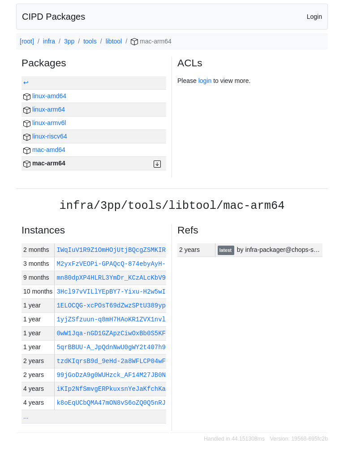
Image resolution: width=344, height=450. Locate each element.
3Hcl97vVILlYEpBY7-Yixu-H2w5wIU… (114, 291)
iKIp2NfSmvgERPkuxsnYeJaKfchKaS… (114, 389)
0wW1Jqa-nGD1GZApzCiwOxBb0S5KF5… (114, 333)
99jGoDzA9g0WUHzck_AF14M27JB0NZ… (116, 375)
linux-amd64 (44, 96)
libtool (114, 41)
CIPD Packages (53, 17)
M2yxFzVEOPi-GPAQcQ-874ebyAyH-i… (114, 264)
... (26, 416)
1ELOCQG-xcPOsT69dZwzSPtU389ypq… (114, 305)
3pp (69, 41)
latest (226, 250)
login (205, 80)
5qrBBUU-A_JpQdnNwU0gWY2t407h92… (114, 347)
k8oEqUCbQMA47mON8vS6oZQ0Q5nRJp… (114, 402)
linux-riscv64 (45, 136)
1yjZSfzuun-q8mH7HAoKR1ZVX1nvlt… (114, 319)
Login (314, 16)
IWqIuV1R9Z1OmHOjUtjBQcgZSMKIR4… (114, 250)
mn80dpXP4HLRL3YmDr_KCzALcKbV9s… (114, 277)
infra (49, 41)
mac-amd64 (44, 149)
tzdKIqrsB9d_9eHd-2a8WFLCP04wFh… (114, 361)
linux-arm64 (44, 109)
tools (90, 41)
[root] (27, 41)
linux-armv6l (44, 122)
